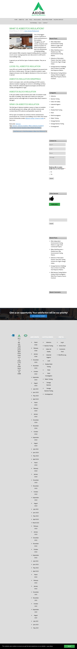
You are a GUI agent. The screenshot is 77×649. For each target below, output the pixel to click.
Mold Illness (37, 19)
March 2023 (36, 522)
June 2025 (36, 392)
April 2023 (36, 519)
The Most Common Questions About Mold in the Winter (26, 128)
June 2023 (36, 512)
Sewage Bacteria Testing (57, 123)
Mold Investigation (56, 115)
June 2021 (35, 624)
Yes (51, 174)
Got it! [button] (69, 646)
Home (15, 19)
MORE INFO (54, 204)
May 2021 (35, 628)
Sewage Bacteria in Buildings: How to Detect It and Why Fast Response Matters (58, 68)
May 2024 (36, 456)
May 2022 (36, 568)
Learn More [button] (49, 646)
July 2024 (35, 449)
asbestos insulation (23, 125)
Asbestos (21, 19)
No (51, 172)
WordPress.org (62, 355)
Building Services (58, 19)
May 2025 (36, 395)
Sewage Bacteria (55, 121)
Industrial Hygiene (47, 19)
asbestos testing (29, 118)
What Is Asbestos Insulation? (36, 125)
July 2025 (35, 389)
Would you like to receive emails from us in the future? (57, 167)
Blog (40, 23)
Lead (26, 19)
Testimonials (33, 23)
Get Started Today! (38, 316)
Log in (62, 342)
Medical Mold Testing (56, 110)
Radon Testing (55, 118)
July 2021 (35, 621)
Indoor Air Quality (55, 101)
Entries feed (62, 345)
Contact (45, 23)
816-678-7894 (19, 344)
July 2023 (35, 509)
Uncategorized (55, 126)
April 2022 (36, 571)
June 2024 (36, 452)
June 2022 (36, 564)
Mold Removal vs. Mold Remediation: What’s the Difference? (29, 131)
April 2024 (36, 459)
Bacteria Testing (55, 99)
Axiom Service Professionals (31, 31)
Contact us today (39, 118)
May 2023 (35, 516)
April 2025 (36, 399)
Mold (30, 19)
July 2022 (35, 561)
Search (51, 223)
